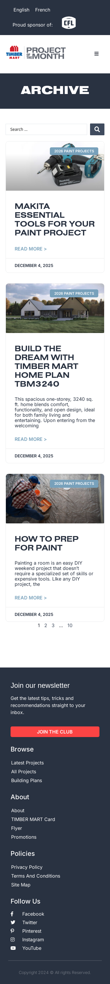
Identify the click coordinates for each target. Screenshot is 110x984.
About (17, 810)
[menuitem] (21, 9)
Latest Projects (27, 763)
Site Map (21, 885)
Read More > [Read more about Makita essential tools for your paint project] (31, 249)
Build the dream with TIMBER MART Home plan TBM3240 (46, 367)
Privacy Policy (27, 867)
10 (69, 625)
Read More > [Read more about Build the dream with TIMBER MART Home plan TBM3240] (31, 439)
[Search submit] (97, 129)
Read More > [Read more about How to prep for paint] (31, 598)
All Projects (23, 771)
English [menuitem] (21, 10)
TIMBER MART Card (33, 819)
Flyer (16, 828)
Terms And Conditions (35, 876)
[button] (96, 53)
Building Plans (26, 780)
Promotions (23, 837)
